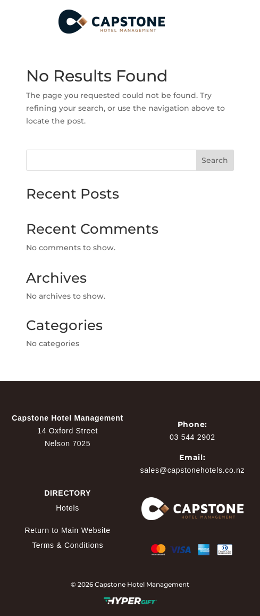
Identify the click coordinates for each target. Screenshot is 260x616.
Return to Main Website (67, 530)
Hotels (67, 508)
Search (215, 160)
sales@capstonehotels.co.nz (192, 470)
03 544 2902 (192, 437)
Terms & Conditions (67, 545)
